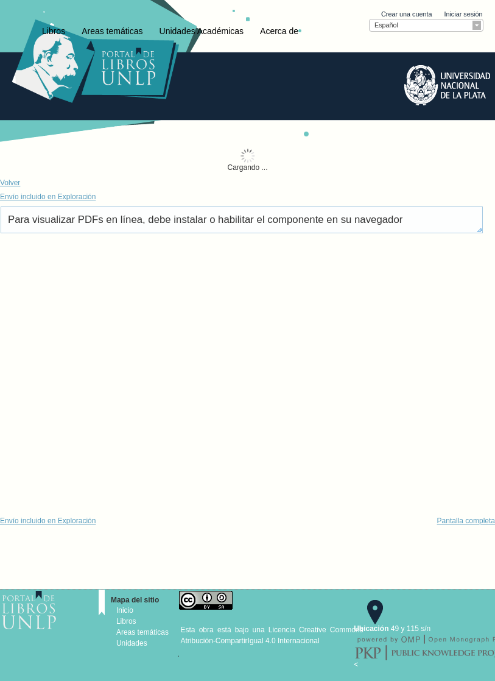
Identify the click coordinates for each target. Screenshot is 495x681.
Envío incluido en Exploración (48, 196)
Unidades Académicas (202, 31)
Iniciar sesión (463, 14)
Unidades (131, 643)
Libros (53, 31)
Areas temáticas (112, 31)
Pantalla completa (466, 521)
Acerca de (279, 31)
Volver (10, 182)
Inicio (124, 610)
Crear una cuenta (406, 14)
